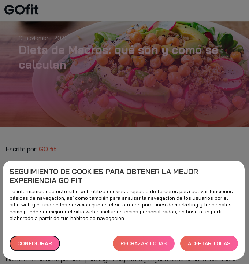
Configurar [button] (34, 243)
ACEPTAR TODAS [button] (209, 243)
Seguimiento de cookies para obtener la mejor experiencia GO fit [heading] (104, 176)
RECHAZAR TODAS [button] (143, 243)
